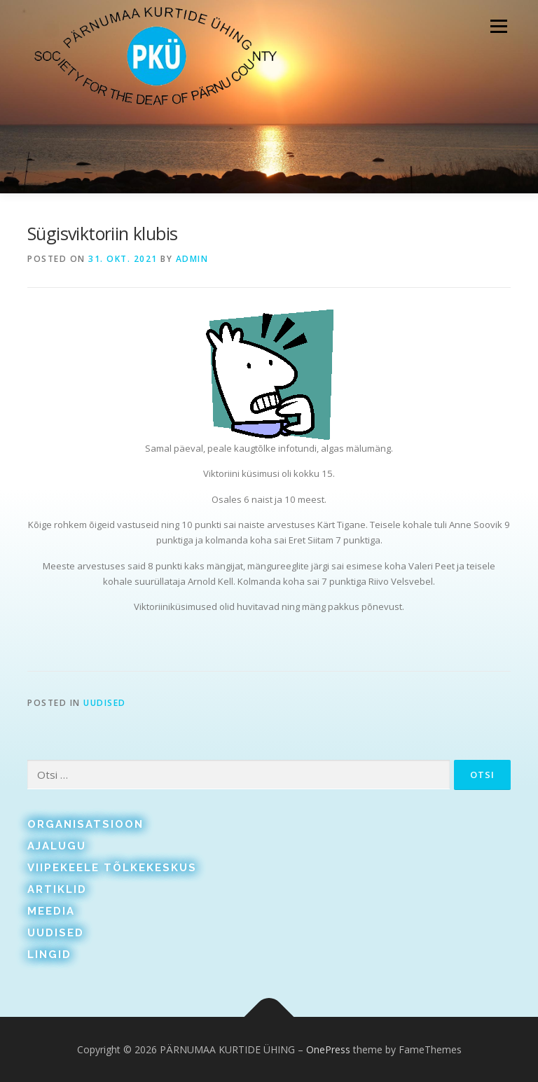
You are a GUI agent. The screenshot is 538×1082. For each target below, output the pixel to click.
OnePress (328, 1049)
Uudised (104, 703)
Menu (498, 26)
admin (192, 259)
